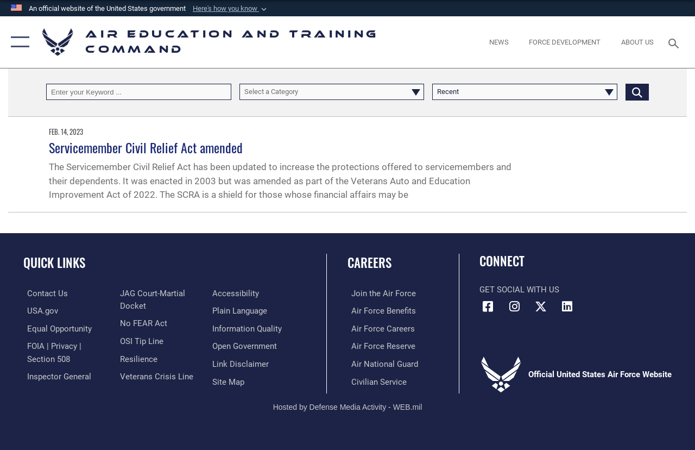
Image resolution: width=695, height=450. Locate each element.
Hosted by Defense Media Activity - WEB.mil (347, 405)
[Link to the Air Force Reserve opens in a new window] (380, 345)
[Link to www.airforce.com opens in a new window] (380, 293)
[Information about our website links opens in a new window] (241, 362)
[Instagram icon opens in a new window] (514, 306)
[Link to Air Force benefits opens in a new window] (380, 311)
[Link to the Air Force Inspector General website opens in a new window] (55, 375)
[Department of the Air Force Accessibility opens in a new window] (236, 293)
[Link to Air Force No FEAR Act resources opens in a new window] (142, 323)
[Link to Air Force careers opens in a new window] (379, 328)
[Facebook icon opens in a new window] (487, 306)
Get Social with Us (519, 290)
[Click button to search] (637, 92)
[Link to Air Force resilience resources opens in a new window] (137, 357)
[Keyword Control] (138, 92)
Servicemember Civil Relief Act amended (146, 147)
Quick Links (54, 263)
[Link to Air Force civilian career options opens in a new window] (375, 380)
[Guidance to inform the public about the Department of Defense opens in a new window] (248, 328)
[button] (231, 8)
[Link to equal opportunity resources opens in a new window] (55, 328)
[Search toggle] (675, 42)
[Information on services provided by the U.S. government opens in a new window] (38, 311)
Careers (369, 263)
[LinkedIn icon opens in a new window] (567, 306)
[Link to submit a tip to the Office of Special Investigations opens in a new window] (140, 340)
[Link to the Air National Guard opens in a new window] (381, 362)
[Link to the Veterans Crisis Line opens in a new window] (155, 375)
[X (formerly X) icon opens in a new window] (541, 306)
